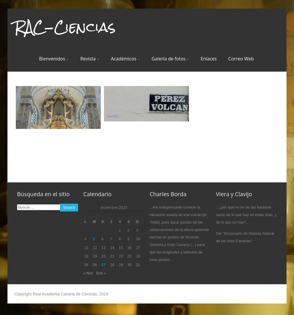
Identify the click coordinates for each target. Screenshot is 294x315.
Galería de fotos (170, 59)
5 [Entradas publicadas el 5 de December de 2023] (94, 239)
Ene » (101, 273)
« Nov (88, 273)
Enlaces (209, 59)
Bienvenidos (54, 59)
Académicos (125, 59)
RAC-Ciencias (64, 27)
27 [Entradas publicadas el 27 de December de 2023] (103, 265)
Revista (89, 59)
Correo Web (241, 59)
